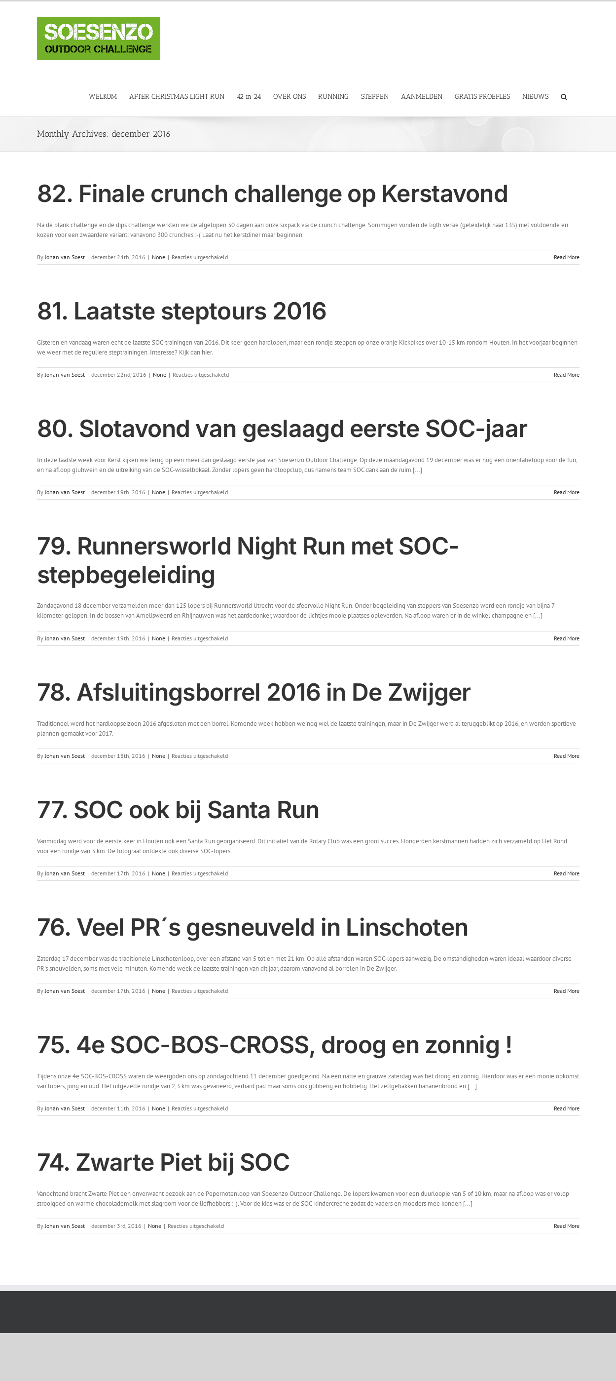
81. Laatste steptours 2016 (181, 310)
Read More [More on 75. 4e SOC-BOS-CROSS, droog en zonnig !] (567, 1108)
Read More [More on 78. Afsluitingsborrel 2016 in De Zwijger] (567, 755)
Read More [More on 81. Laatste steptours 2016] (567, 374)
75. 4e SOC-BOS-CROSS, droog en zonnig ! (274, 1044)
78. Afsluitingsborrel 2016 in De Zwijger (254, 692)
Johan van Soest (65, 257)
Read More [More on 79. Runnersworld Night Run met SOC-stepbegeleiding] (567, 638)
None (158, 257)
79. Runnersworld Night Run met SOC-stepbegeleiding (248, 560)
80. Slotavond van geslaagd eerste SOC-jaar (282, 428)
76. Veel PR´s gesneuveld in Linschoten (253, 927)
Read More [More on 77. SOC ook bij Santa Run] (567, 873)
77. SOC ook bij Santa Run (178, 809)
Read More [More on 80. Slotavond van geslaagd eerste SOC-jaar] (567, 492)
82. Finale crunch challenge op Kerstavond (272, 193)
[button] (564, 96)
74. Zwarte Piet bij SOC (163, 1162)
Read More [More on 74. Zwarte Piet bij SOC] (567, 1225)
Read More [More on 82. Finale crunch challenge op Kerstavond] (567, 257)
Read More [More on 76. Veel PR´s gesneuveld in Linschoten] (567, 990)
